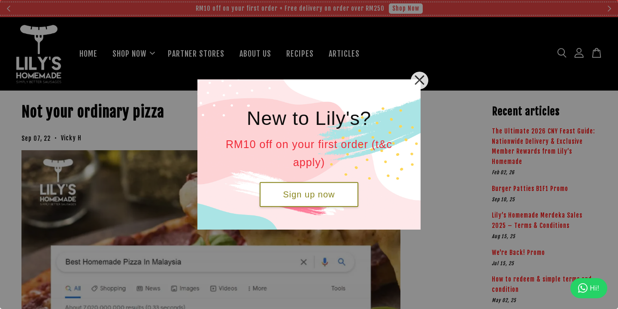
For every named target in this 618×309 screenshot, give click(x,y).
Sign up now (309, 194)
